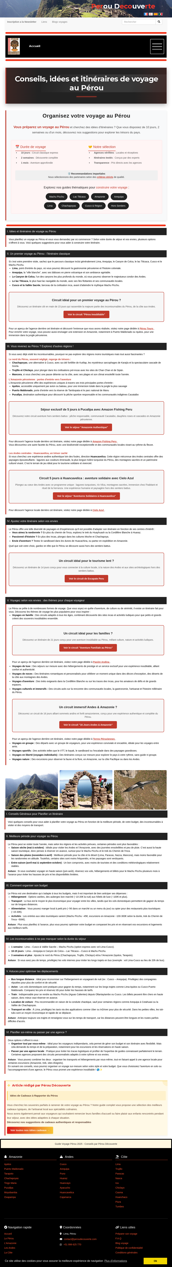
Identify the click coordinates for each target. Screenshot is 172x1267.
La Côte (8, 1252)
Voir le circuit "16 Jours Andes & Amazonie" (88, 724)
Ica (117, 1183)
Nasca (118, 1178)
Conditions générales (126, 1252)
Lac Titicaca (79, 196)
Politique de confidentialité (129, 1248)
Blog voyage (121, 1243)
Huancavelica (67, 1192)
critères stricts (105, 177)
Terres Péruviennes (104, 739)
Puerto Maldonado (13, 1169)
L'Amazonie (10, 1243)
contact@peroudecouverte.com (80, 1239)
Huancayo (65, 1183)
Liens (44, 21)
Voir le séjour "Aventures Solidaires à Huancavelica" (86, 496)
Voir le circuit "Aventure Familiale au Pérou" (88, 647)
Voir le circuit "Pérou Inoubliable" (86, 314)
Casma (119, 1192)
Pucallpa (8, 1187)
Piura (118, 1201)
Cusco (63, 1164)
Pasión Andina (101, 662)
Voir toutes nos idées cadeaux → (30, 1130)
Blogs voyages (59, 21)
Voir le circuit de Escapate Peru (86, 578)
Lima (50, 205)
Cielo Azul (98, 510)
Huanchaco (121, 1197)
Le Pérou (9, 1238)
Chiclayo (119, 1187)
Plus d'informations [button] (115, 1260)
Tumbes (119, 1206)
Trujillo (118, 1169)
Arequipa (119, 196)
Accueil (8, 1233)
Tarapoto (8, 1173)
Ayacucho (65, 1187)
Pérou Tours (147, 328)
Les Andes (9, 1248)
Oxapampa (10, 1197)
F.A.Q (118, 1238)
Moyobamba (10, 1192)
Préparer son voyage (126, 1233)
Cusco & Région (93, 205)
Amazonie (100, 196)
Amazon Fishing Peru (104, 441)
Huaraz (63, 1178)
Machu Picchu (56, 196)
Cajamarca (65, 1197)
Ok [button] (155, 1261)
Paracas (119, 1173)
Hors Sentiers (118, 205)
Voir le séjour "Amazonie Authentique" (86, 427)
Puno (62, 1173)
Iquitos (7, 1164)
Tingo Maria (10, 1183)
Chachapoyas (69, 205)
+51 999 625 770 (72, 1244)
